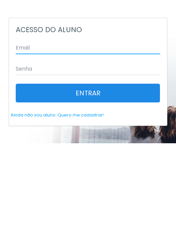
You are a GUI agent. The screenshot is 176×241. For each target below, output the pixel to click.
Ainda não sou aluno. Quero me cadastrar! (57, 115)
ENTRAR (88, 93)
